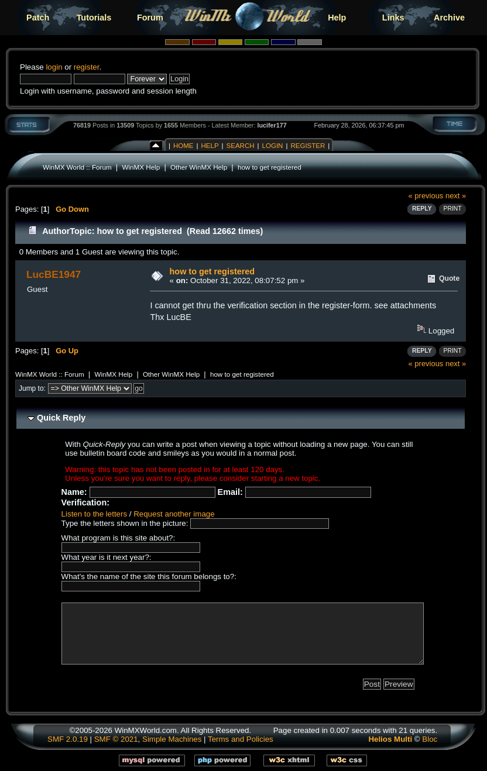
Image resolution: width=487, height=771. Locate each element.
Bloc (429, 739)
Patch (37, 17)
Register (307, 145)
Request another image (173, 514)
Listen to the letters (94, 514)
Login (272, 145)
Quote (449, 278)
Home (183, 145)
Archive (449, 17)
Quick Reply (61, 417)
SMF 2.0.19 (67, 739)
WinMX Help (141, 167)
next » (455, 195)
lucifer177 (271, 125)
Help (337, 17)
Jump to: (32, 388)
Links (393, 17)
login (54, 67)
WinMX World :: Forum (77, 167)
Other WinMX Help (198, 167)
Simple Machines (171, 739)
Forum (150, 17)
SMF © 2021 (116, 739)
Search (241, 145)
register (87, 67)
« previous (426, 195)
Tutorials (94, 17)
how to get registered (269, 167)
